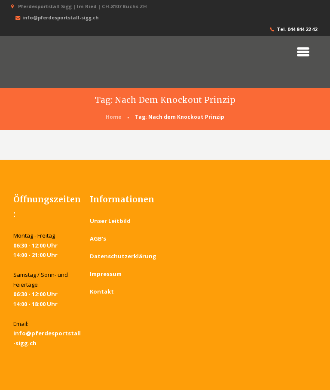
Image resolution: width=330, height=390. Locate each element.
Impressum (106, 274)
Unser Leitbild (110, 221)
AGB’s (98, 238)
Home (114, 117)
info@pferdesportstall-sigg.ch (56, 17)
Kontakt (102, 291)
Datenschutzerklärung (123, 256)
